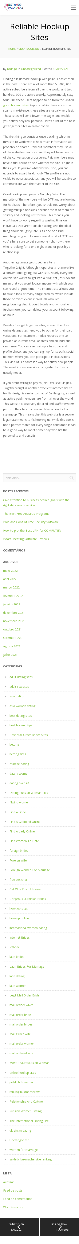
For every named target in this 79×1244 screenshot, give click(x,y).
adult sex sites (19, 687)
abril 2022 (9, 579)
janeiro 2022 (11, 604)
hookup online (19, 918)
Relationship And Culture (26, 1101)
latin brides (16, 957)
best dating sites (20, 716)
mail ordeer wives (21, 1005)
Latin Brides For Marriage (26, 966)
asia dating (16, 696)
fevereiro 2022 (13, 596)
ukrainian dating (20, 1130)
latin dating (16, 976)
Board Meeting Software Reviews (26, 539)
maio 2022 (10, 571)
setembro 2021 (13, 638)
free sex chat (18, 880)
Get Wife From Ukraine (25, 889)
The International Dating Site (29, 1121)
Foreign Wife (18, 860)
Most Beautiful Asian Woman (29, 1063)
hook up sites (18, 908)
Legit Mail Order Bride (24, 995)
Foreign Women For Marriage (29, 870)
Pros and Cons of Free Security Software (31, 522)
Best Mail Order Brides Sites (28, 735)
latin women (17, 986)
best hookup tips (20, 725)
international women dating (28, 928)
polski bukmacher (21, 1082)
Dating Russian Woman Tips (28, 793)
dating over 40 (19, 783)
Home (12, 49)
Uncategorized (29, 49)
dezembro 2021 (14, 613)
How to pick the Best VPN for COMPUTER (32, 530)
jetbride (14, 947)
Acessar (8, 1182)
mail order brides (20, 1024)
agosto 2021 (11, 646)
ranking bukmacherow (24, 1092)
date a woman (19, 773)
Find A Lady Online (22, 831)
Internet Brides (19, 937)
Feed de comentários (17, 1199)
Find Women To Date (24, 841)
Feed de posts (13, 1190)
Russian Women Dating (25, 1111)
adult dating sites (21, 677)
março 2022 (11, 587)
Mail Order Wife (20, 1034)
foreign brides (18, 851)
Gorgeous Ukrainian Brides (27, 899)
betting (14, 744)
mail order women (22, 1044)
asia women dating (22, 706)
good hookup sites (16, 105)
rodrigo (12, 69)
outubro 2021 (12, 629)
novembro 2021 (14, 621)
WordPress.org (13, 1207)
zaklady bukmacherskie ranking (30, 1159)
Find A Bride (17, 812)
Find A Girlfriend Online (24, 822)
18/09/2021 (60, 69)
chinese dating (19, 764)
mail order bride (20, 1015)
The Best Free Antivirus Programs (26, 514)
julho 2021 (10, 655)
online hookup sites (22, 1073)
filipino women (19, 802)
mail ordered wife (21, 1053)
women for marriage (23, 1150)
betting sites (17, 754)
